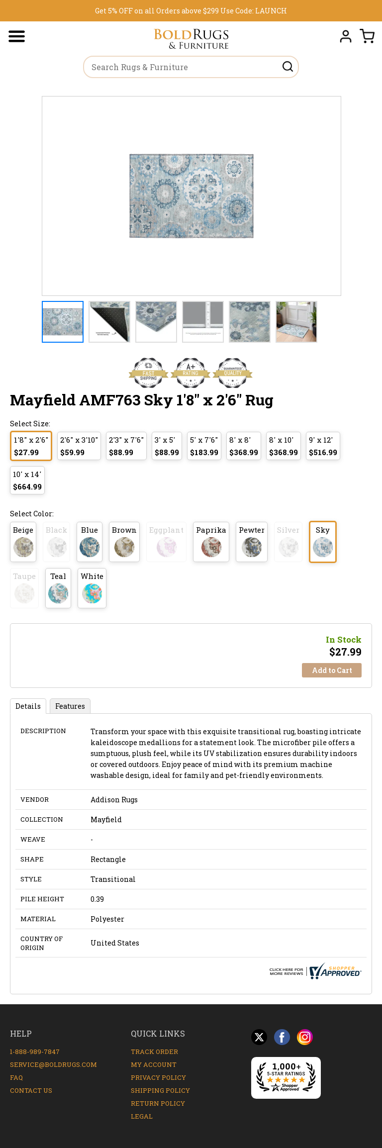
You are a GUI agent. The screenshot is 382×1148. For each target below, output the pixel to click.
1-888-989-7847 (35, 1051)
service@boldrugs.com (53, 1064)
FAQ (16, 1077)
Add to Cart (332, 670)
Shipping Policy (160, 1090)
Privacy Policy (158, 1077)
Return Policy (158, 1103)
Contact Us (31, 1090)
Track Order (154, 1051)
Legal (142, 1116)
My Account (154, 1064)
